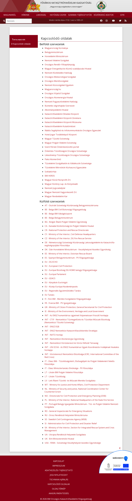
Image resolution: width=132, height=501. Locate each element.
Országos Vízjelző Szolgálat (57, 93)
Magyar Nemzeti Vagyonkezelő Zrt (61, 192)
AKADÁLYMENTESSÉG (59, 493)
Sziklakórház (50, 171)
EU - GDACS (50, 278)
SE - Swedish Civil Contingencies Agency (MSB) (66, 419)
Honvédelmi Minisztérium (56, 56)
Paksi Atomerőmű (53, 159)
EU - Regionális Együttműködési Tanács (63, 290)
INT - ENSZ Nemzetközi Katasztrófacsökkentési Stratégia (71, 330)
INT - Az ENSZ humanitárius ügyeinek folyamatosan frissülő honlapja (76, 315)
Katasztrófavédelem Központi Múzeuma (63, 122)
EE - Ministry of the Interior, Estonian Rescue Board (68, 253)
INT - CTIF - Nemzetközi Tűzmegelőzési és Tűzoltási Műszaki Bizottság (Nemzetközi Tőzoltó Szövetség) (77, 321)
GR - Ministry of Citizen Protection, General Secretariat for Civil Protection (78, 307)
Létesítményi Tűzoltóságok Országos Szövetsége (67, 155)
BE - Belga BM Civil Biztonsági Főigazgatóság (65, 209)
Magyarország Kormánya (56, 48)
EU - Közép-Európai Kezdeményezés (61, 286)
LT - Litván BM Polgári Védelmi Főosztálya (64, 372)
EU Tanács (49, 295)
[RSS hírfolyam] (125, 20)
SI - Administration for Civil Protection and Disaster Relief (71, 423)
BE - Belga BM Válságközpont (58, 213)
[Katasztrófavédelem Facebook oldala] (101, 20)
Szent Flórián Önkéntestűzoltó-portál (62, 147)
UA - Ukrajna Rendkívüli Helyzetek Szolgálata (65, 434)
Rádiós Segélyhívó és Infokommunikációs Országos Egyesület (73, 130)
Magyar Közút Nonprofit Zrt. (58, 180)
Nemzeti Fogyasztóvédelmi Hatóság (61, 101)
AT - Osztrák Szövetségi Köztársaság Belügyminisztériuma (71, 205)
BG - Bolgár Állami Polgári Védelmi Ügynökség (66, 222)
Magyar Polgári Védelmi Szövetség (60, 142)
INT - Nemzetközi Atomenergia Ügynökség (64, 339)
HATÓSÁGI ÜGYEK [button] (58, 15)
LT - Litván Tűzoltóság (55, 376)
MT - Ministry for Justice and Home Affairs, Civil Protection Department (77, 384)
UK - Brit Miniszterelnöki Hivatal (59, 438)
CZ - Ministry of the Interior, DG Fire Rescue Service (68, 238)
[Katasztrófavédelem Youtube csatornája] (113, 20)
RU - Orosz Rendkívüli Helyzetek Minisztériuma (66, 415)
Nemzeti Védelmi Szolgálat (57, 60)
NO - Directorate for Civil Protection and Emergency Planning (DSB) (75, 396)
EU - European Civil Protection (58, 266)
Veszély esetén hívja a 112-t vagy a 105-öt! (66, 20)
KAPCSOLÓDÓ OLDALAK (59, 484)
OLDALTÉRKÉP (59, 488)
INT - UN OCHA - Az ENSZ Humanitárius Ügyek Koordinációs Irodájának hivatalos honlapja (81, 348)
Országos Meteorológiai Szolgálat (60, 77)
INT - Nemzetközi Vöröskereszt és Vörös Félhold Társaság (71, 343)
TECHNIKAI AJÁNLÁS (58, 479)
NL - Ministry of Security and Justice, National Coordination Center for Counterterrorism (76, 390)
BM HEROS (50, 175)
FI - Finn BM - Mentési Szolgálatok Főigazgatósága (68, 299)
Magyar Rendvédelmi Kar (56, 196)
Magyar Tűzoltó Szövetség (57, 138)
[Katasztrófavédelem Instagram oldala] (106, 20)
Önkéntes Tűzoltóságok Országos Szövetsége (66, 151)
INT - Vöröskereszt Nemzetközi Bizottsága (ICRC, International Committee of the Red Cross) (81, 355)
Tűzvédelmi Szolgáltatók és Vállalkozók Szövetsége (68, 163)
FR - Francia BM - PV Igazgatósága (60, 303)
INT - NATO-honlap (54, 334)
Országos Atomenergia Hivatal (59, 97)
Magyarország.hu (53, 89)
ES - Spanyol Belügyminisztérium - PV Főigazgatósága (69, 257)
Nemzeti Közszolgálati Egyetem (59, 85)
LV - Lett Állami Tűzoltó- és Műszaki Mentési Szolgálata (70, 380)
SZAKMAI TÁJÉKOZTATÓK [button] (80, 15)
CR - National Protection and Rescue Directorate (67, 230)
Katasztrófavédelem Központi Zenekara (63, 118)
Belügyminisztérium (54, 52)
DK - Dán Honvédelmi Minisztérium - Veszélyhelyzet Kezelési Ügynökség (78, 249)
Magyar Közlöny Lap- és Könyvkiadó (61, 184)
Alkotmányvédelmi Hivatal (56, 110)
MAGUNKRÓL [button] (10, 15)
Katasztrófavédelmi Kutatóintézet (60, 126)
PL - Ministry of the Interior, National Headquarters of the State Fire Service (79, 400)
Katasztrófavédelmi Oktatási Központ (62, 114)
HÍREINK (25, 15)
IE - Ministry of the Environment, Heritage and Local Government (74, 311)
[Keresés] (19, 21)
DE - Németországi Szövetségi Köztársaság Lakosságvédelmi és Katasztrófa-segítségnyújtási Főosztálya (79, 244)
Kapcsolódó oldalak (56, 38)
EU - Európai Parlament (55, 274)
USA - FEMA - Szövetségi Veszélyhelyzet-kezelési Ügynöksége (73, 443)
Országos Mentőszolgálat (56, 81)
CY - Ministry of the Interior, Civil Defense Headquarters (70, 234)
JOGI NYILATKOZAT (59, 475)
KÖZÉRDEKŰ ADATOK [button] (104, 15)
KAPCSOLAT (58, 461)
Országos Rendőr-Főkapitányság (60, 64)
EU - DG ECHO (51, 262)
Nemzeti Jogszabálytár (55, 188)
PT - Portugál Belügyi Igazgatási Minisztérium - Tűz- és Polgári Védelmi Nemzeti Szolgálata (81, 405)
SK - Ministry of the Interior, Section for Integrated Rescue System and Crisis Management (79, 429)
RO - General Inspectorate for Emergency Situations (68, 411)
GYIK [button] (122, 15)
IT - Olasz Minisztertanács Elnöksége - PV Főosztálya (69, 368)
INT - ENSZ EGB (52, 326)
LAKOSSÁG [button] (41, 15)
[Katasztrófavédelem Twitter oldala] (120, 20)
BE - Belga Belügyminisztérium (59, 217)
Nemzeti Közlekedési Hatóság (58, 72)
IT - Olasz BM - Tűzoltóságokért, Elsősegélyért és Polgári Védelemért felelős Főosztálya (79, 362)
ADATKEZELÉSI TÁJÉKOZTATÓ (59, 470)
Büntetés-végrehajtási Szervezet (60, 105)
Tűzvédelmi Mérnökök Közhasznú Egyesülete (65, 167)
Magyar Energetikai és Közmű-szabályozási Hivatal (68, 68)
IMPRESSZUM (58, 465)
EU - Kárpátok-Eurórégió (56, 282)
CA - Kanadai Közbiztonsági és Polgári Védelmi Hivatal (69, 226)
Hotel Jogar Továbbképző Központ (61, 134)
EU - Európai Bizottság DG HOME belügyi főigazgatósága (71, 270)
